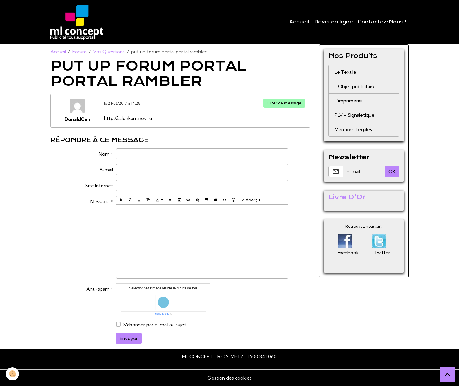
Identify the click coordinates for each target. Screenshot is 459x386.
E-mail (106, 170)
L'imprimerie (348, 101)
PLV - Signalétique (354, 115)
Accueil (299, 22)
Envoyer (129, 338)
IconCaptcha (162, 313)
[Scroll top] (447, 374)
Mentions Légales (353, 129)
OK (391, 171)
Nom (104, 154)
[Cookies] (12, 373)
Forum (79, 51)
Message (99, 201)
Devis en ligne (333, 22)
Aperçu (250, 200)
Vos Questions (109, 51)
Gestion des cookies (229, 378)
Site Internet (99, 185)
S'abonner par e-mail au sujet (154, 324)
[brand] (78, 22)
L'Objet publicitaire (355, 86)
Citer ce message (284, 103)
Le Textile (345, 72)
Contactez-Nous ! (382, 22)
